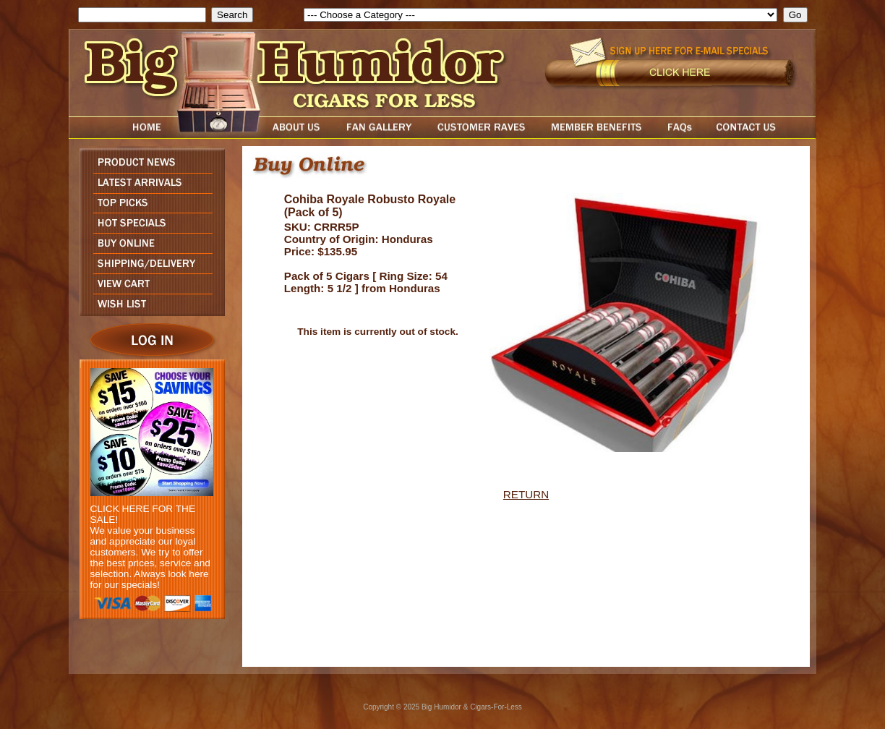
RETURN (526, 494)
